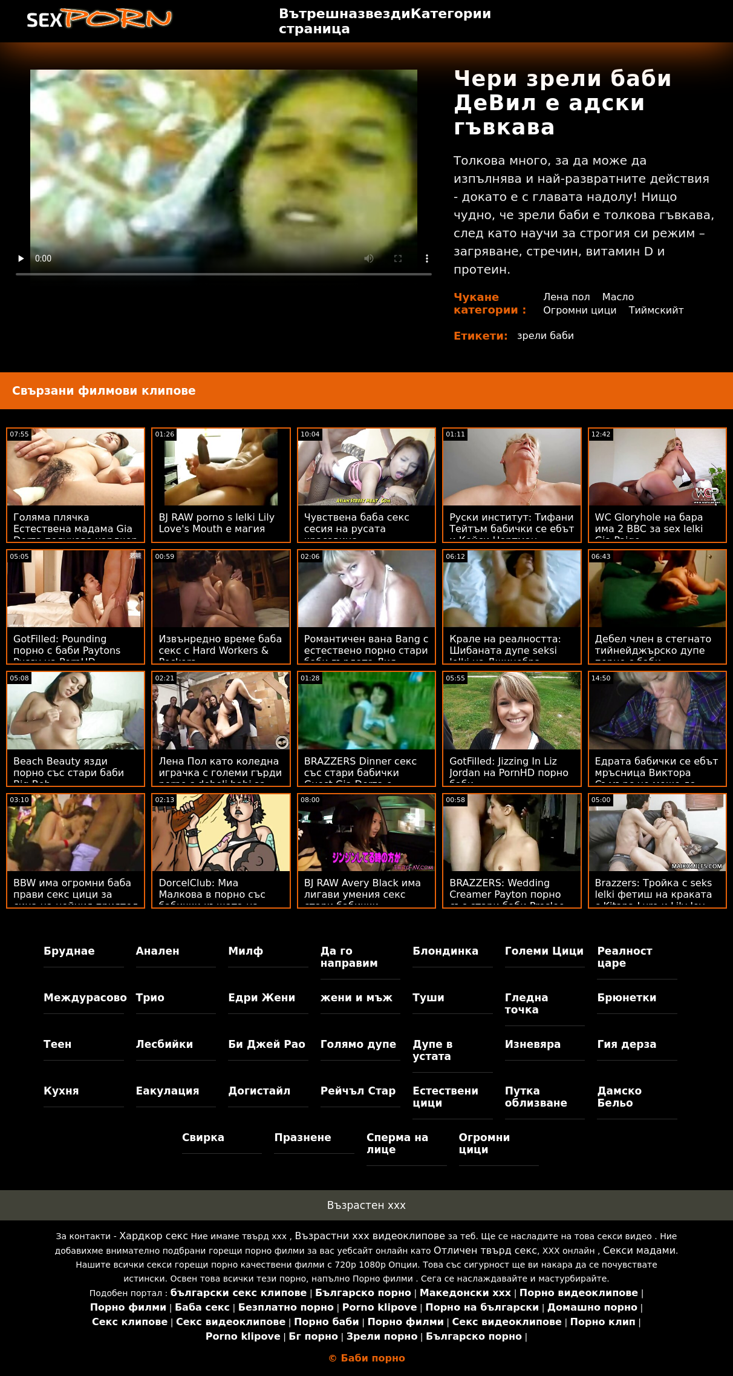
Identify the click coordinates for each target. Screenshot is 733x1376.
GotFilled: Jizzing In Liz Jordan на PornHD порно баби (508, 772)
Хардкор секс (153, 1236)
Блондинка (445, 951)
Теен (57, 1044)
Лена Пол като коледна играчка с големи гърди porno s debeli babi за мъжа (220, 778)
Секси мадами (639, 1250)
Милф (245, 951)
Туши (428, 998)
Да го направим (349, 957)
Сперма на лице (397, 1143)
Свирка (203, 1137)
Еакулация (168, 1091)
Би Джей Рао (266, 1044)
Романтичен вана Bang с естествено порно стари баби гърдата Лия (366, 650)
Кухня (61, 1091)
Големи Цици (544, 951)
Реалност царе (624, 957)
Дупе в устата (432, 1050)
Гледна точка (527, 1004)
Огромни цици (580, 310)
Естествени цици (445, 1097)
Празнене (302, 1137)
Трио (150, 998)
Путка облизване (536, 1097)
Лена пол (566, 297)
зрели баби (545, 335)
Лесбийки (165, 1044)
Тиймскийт (656, 310)
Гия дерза (626, 1044)
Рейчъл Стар (358, 1091)
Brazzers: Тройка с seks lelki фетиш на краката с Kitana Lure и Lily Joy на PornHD (653, 900)
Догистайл (259, 1091)
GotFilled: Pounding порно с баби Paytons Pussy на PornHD (66, 650)
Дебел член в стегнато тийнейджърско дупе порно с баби (653, 650)
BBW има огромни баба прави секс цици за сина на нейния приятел (75, 894)
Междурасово (84, 998)
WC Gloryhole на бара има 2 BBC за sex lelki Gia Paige (649, 529)
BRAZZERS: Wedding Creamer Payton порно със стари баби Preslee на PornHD (506, 900)
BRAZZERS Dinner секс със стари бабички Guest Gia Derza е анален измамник (360, 778)
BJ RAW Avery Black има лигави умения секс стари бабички (362, 894)
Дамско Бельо (619, 1097)
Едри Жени (261, 998)
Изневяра (533, 1044)
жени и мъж (357, 998)
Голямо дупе (358, 1044)
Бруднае (69, 951)
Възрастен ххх (366, 1205)
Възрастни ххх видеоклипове (370, 1236)
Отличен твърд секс (485, 1250)
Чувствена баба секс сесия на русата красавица (356, 529)
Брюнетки (626, 998)
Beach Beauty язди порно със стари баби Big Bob (68, 772)
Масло (618, 297)
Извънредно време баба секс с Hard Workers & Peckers (220, 650)
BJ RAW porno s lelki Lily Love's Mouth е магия (216, 523)
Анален (158, 951)
